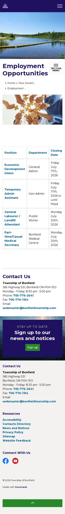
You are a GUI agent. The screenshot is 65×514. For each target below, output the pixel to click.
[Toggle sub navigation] (56, 67)
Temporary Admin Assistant (13, 193)
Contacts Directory (17, 424)
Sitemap (9, 436)
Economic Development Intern (15, 169)
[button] (32, 110)
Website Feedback (17, 440)
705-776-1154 (18, 299)
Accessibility (12, 419)
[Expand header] (60, 6)
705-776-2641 (23, 295)
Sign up (32, 347)
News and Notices (16, 428)
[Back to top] (32, 503)
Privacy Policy (13, 432)
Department (38, 152)
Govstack (21, 487)
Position (11, 152)
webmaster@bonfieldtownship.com (29, 308)
